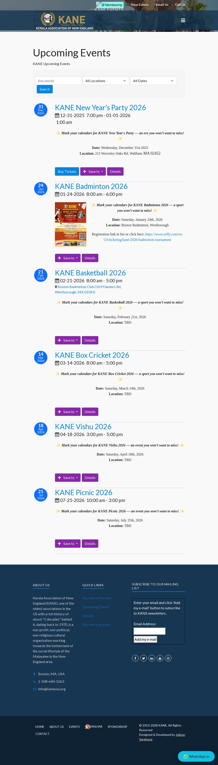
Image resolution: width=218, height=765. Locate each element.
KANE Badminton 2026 (91, 186)
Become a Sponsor (96, 624)
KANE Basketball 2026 (90, 272)
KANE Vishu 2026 (83, 426)
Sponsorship (117, 726)
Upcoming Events (95, 607)
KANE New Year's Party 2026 (100, 107)
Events (74, 726)
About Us (56, 726)
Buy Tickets (67, 171)
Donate (88, 615)
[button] (183, 20)
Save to (91, 171)
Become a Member (97, 598)
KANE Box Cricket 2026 (92, 355)
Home (39, 726)
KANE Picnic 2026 (83, 492)
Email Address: (145, 624)
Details (115, 171)
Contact (42, 734)
